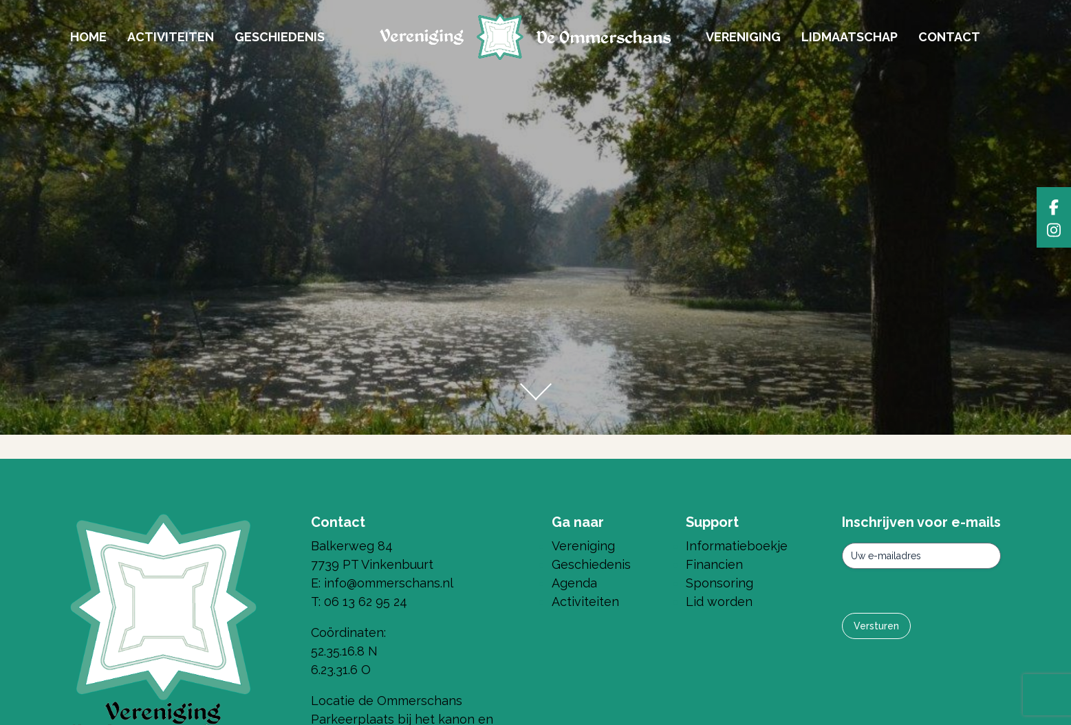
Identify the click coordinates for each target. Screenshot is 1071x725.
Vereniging (743, 37)
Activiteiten (170, 37)
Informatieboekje (737, 546)
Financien (714, 564)
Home (88, 37)
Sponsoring (719, 583)
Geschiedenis (280, 37)
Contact (949, 37)
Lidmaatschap (849, 37)
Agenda (574, 583)
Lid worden (719, 601)
